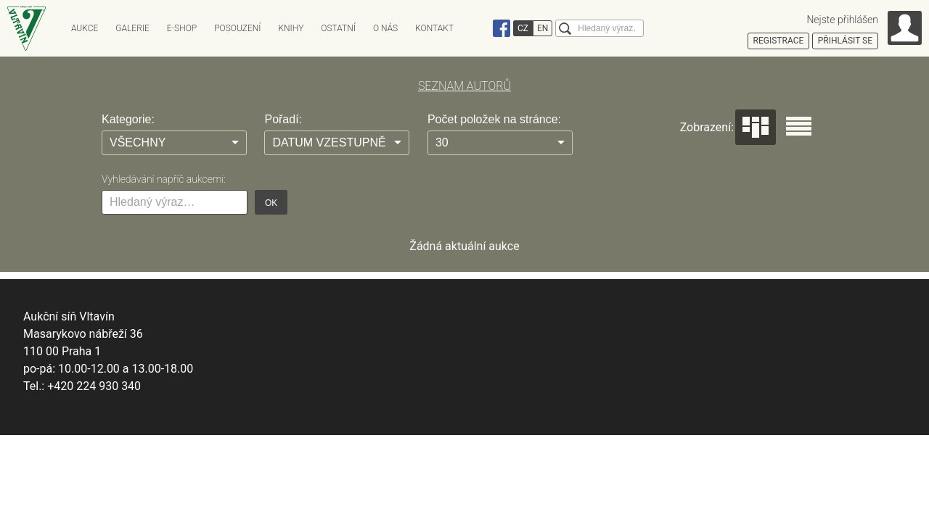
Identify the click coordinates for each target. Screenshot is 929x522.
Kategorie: (128, 119)
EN (542, 28)
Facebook (501, 28)
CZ (522, 28)
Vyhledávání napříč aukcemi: (164, 179)
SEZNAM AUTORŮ (464, 86)
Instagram (481, 28)
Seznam (798, 126)
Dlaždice (755, 127)
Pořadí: (283, 119)
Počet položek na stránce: (494, 119)
